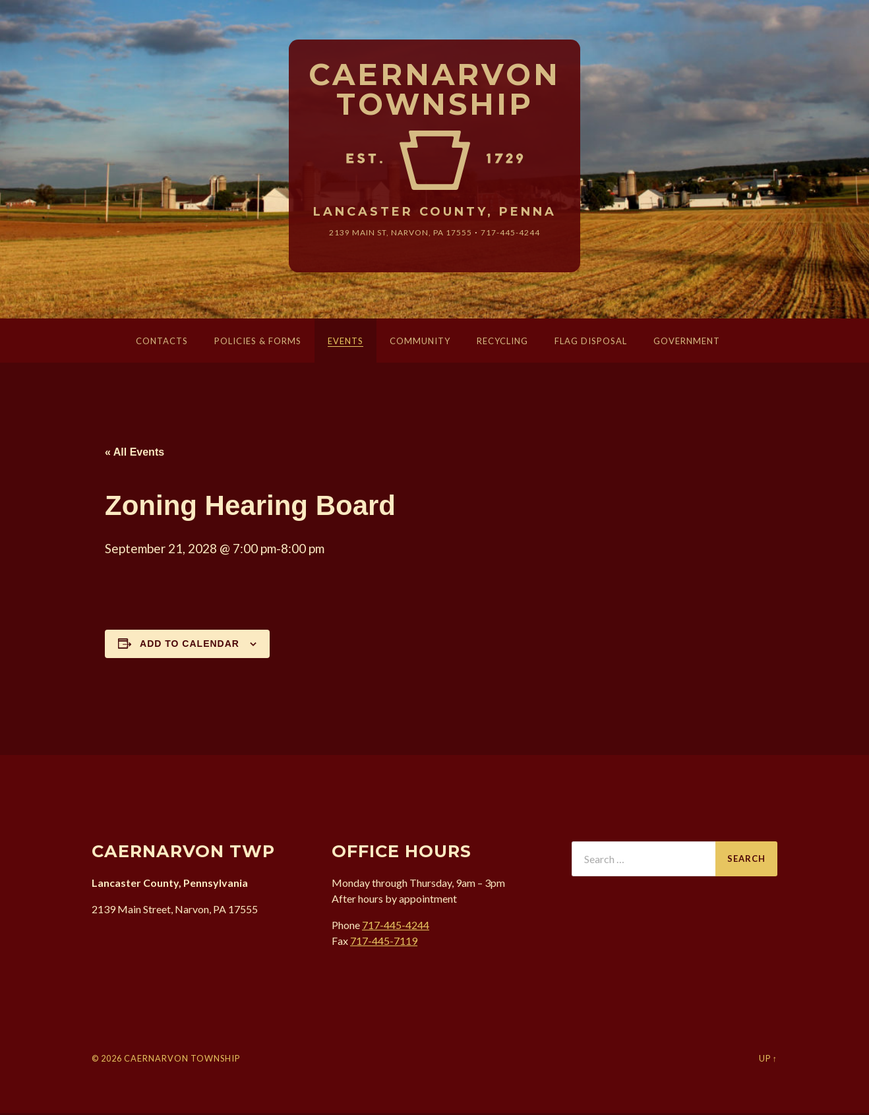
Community (420, 343)
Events (345, 343)
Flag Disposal (590, 343)
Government (686, 343)
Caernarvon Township (435, 90)
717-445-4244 (521, 234)
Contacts (162, 343)
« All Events (134, 454)
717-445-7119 (383, 943)
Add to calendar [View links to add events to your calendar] (189, 646)
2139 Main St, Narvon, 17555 (397, 234)
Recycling (502, 343)
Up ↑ (768, 1060)
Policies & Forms (257, 343)
